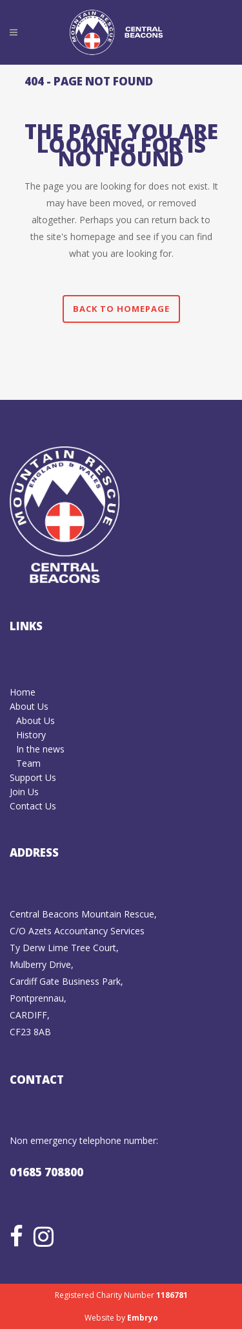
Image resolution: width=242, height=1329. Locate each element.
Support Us (33, 777)
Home (22, 692)
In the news (40, 749)
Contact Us (33, 806)
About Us (29, 706)
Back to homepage (121, 308)
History (31, 735)
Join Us (24, 791)
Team (28, 763)
